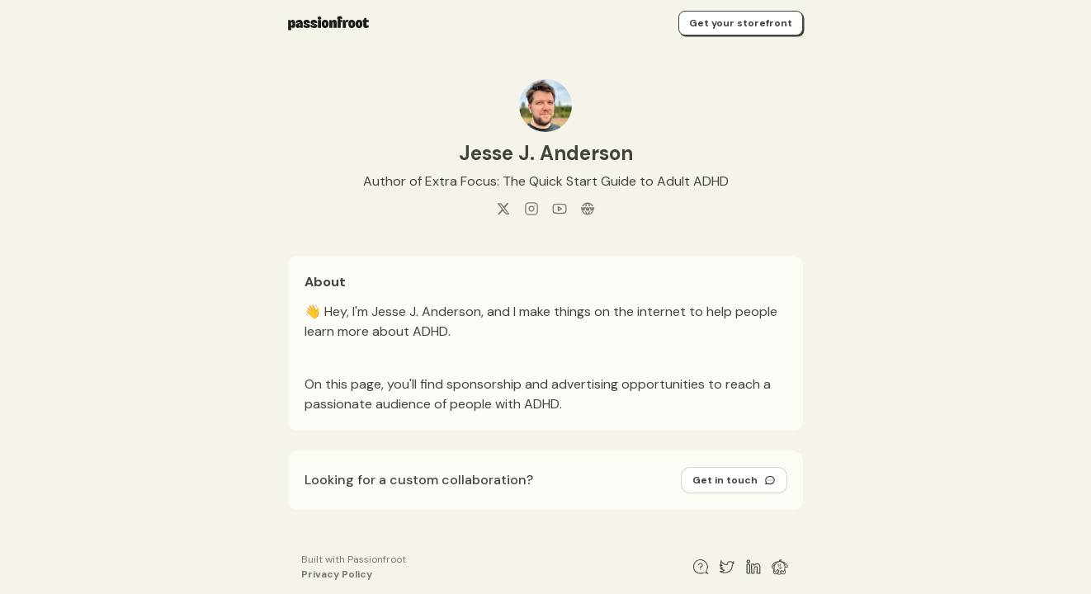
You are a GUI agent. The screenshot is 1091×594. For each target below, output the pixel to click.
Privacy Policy (336, 574)
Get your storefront (740, 23)
